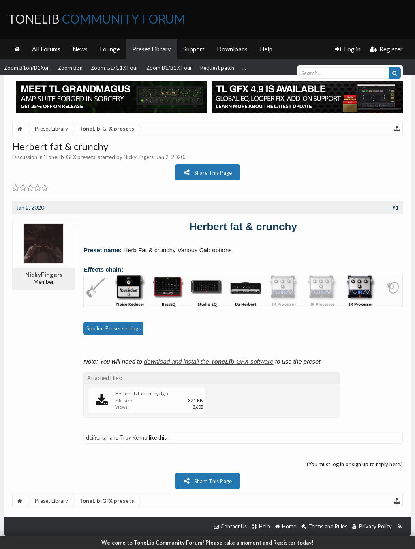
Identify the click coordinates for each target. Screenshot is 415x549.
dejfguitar (97, 437)
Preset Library (151, 49)
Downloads (232, 49)
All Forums (46, 49)
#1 (395, 207)
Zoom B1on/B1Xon (27, 67)
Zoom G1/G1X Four (114, 67)
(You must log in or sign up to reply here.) (355, 464)
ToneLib (96, 18)
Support (194, 49)
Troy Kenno (134, 437)
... (244, 67)
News (80, 49)
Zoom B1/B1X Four (169, 67)
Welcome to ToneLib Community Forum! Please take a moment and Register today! (207, 542)
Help (266, 49)
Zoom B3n (70, 67)
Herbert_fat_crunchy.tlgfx (142, 393)
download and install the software (209, 361)
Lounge (110, 49)
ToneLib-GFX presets (70, 157)
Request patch (217, 67)
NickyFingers (139, 157)
